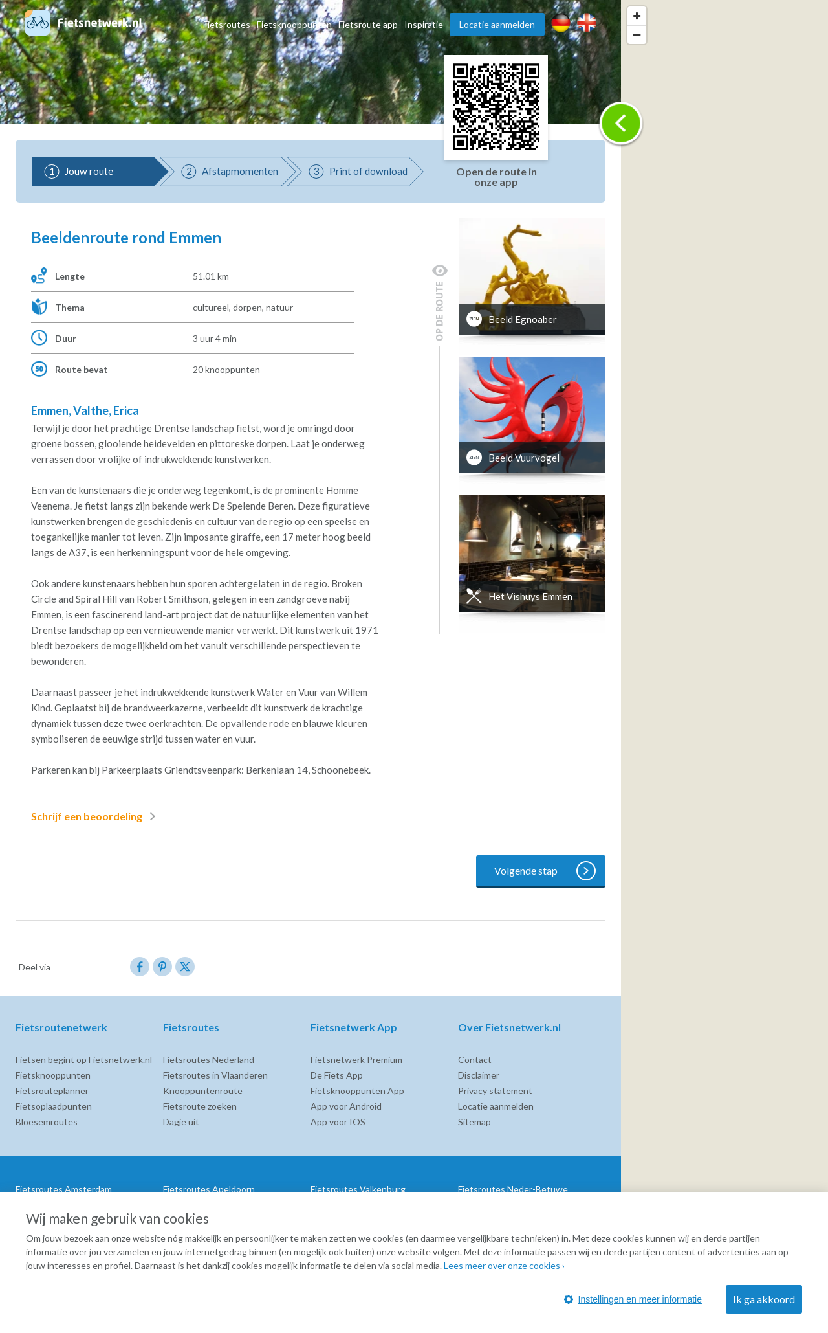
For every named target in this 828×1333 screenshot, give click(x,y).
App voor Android (346, 1106)
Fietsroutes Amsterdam (64, 1188)
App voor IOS (337, 1121)
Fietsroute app (368, 24)
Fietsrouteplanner (52, 1090)
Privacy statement (495, 1090)
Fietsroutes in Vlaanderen (215, 1075)
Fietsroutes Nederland (208, 1059)
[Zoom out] (636, 34)
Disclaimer (478, 1075)
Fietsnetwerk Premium (356, 1059)
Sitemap (474, 1121)
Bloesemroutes (47, 1121)
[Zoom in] (636, 15)
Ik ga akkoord (764, 1299)
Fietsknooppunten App (357, 1090)
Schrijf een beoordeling (95, 816)
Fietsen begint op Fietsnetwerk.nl (84, 1059)
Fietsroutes (226, 24)
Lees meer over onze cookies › (504, 1265)
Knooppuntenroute (203, 1090)
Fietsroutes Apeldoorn (209, 1188)
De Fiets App (336, 1075)
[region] (724, 666)
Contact (475, 1059)
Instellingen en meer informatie (633, 1299)
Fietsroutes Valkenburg (358, 1188)
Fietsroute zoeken (200, 1106)
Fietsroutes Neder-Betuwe (513, 1188)
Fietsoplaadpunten (54, 1106)
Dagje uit (181, 1121)
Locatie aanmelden (497, 24)
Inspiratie (423, 24)
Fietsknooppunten (294, 24)
